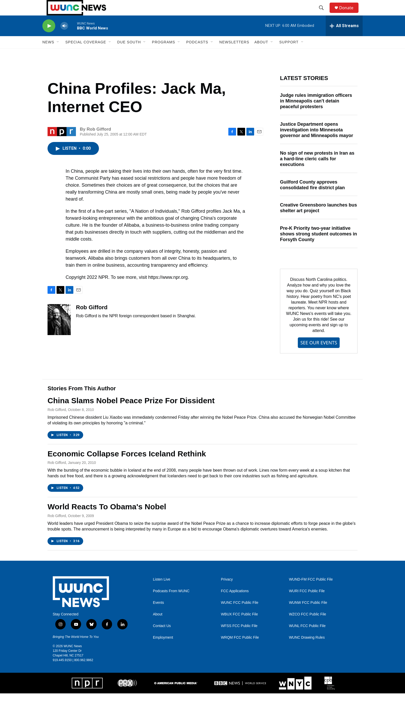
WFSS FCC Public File (239, 637)
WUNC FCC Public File (239, 614)
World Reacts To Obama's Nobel (107, 518)
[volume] (64, 37)
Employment (163, 649)
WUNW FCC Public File (308, 614)
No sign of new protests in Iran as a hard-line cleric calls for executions (317, 170)
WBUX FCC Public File (239, 626)
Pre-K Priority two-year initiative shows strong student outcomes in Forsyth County (318, 245)
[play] (49, 38)
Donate (349, 13)
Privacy (227, 591)
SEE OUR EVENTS (318, 354)
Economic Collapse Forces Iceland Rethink (127, 465)
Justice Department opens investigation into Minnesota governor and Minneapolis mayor (316, 141)
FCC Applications (234, 603)
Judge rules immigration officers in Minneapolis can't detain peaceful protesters (316, 112)
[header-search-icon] (324, 13)
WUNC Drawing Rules (307, 649)
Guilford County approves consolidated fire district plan (312, 196)
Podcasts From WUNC (171, 603)
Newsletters (234, 54)
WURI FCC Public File (307, 603)
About (157, 626)
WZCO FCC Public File (307, 626)
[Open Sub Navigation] (58, 54)
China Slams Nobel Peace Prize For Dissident (131, 412)
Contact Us (162, 637)
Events (158, 614)
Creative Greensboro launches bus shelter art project (318, 219)
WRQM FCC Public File (240, 649)
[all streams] (344, 37)
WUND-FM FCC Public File (311, 591)
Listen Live (161, 591)
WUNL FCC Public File (307, 637)
